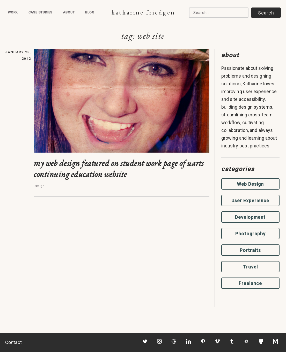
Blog (89, 12)
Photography (250, 233)
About (69, 12)
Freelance (250, 283)
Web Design (250, 184)
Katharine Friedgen (143, 12)
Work (13, 12)
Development (250, 217)
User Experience (250, 200)
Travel (250, 266)
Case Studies (40, 12)
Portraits (250, 250)
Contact (13, 342)
